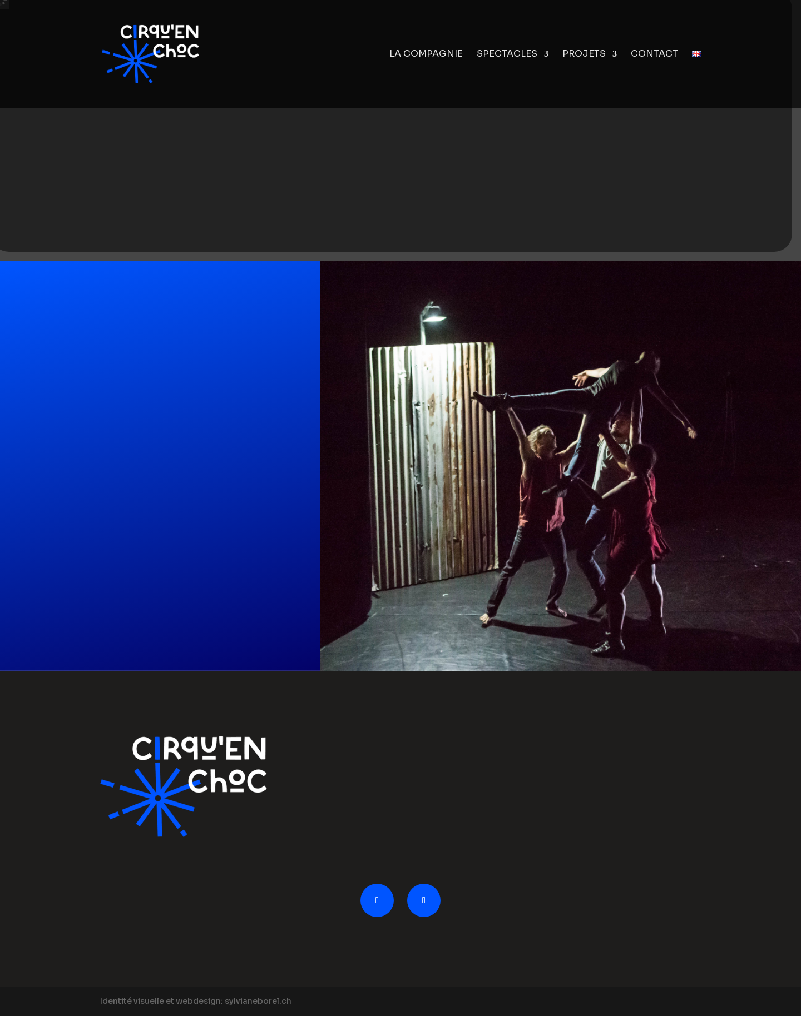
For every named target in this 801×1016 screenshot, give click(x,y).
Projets (584, 54)
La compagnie (426, 54)
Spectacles (507, 54)
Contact (654, 54)
